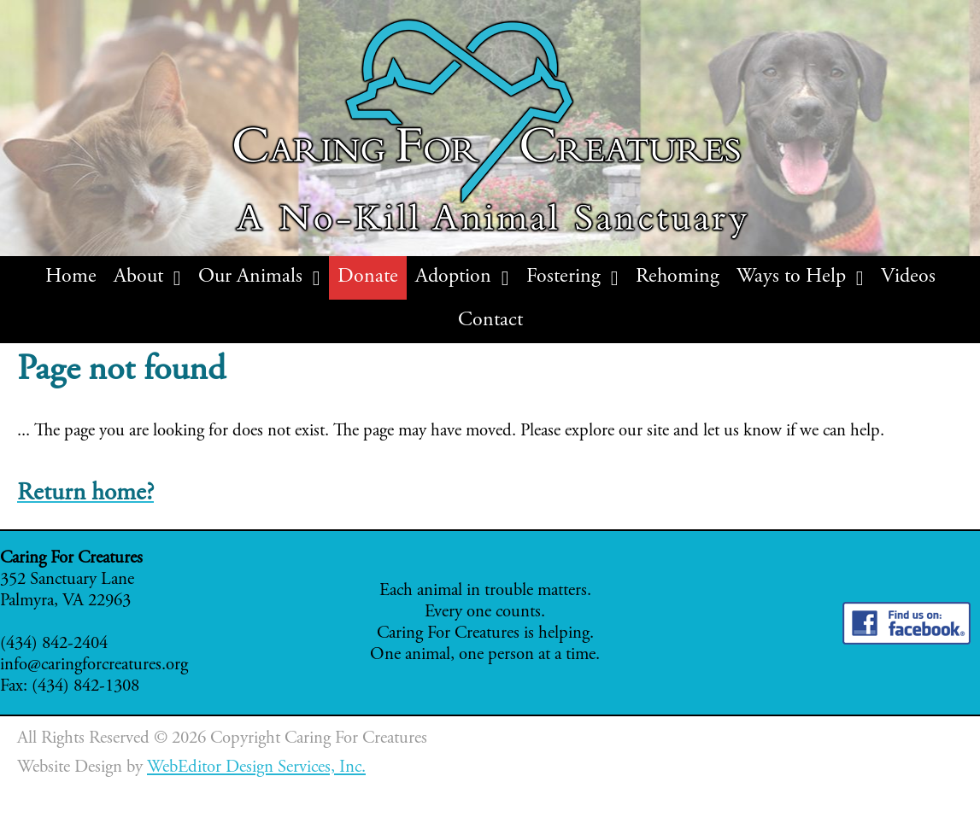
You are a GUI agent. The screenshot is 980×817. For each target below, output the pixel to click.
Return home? (85, 493)
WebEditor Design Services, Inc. (256, 768)
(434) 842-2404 (54, 644)
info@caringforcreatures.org (94, 665)
